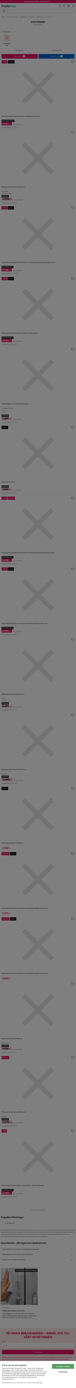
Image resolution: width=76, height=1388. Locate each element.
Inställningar (63, 1372)
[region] (38, 1374)
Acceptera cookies (63, 1366)
